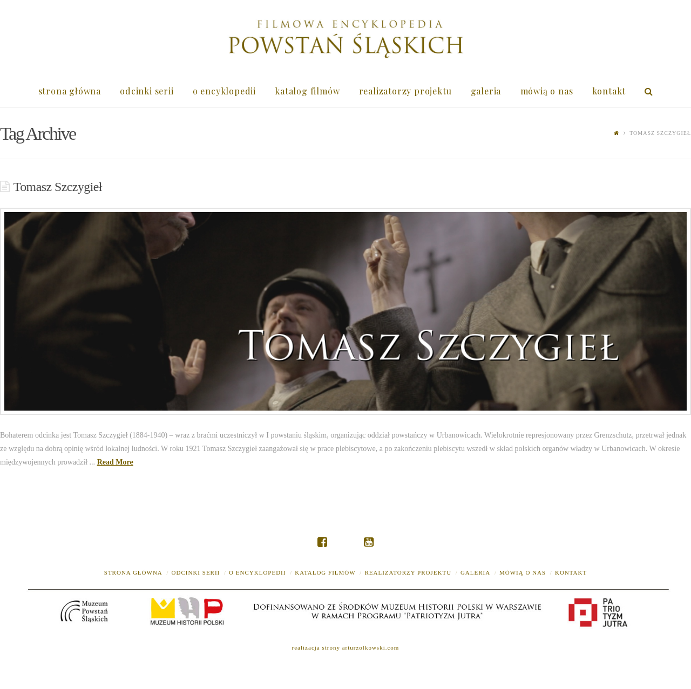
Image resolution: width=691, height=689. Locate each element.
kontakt (571, 572)
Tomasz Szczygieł (57, 187)
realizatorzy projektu (407, 572)
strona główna (133, 572)
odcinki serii (196, 572)
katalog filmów (325, 572)
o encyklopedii (257, 572)
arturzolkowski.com (370, 647)
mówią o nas (522, 572)
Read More (115, 462)
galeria (475, 572)
